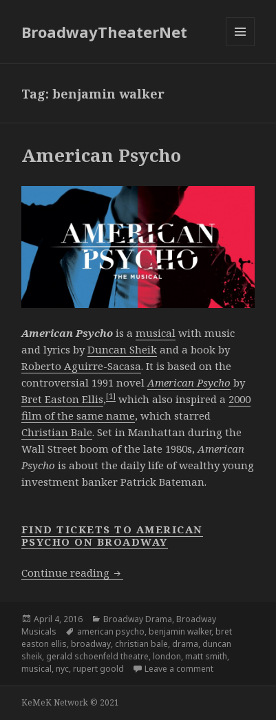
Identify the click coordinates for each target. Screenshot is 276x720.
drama (185, 644)
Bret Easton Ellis (62, 399)
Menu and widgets (240, 45)
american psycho (111, 631)
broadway (91, 644)
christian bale (141, 644)
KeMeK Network (54, 702)
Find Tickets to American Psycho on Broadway (112, 535)
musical (156, 333)
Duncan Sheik (122, 349)
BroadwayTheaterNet (104, 31)
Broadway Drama (137, 619)
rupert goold (98, 669)
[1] (111, 396)
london (167, 656)
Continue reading (72, 572)
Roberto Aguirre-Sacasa (81, 366)
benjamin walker (180, 631)
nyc (62, 669)
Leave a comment (179, 669)
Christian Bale (56, 432)
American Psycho (101, 155)
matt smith (206, 656)
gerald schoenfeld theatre (97, 656)
